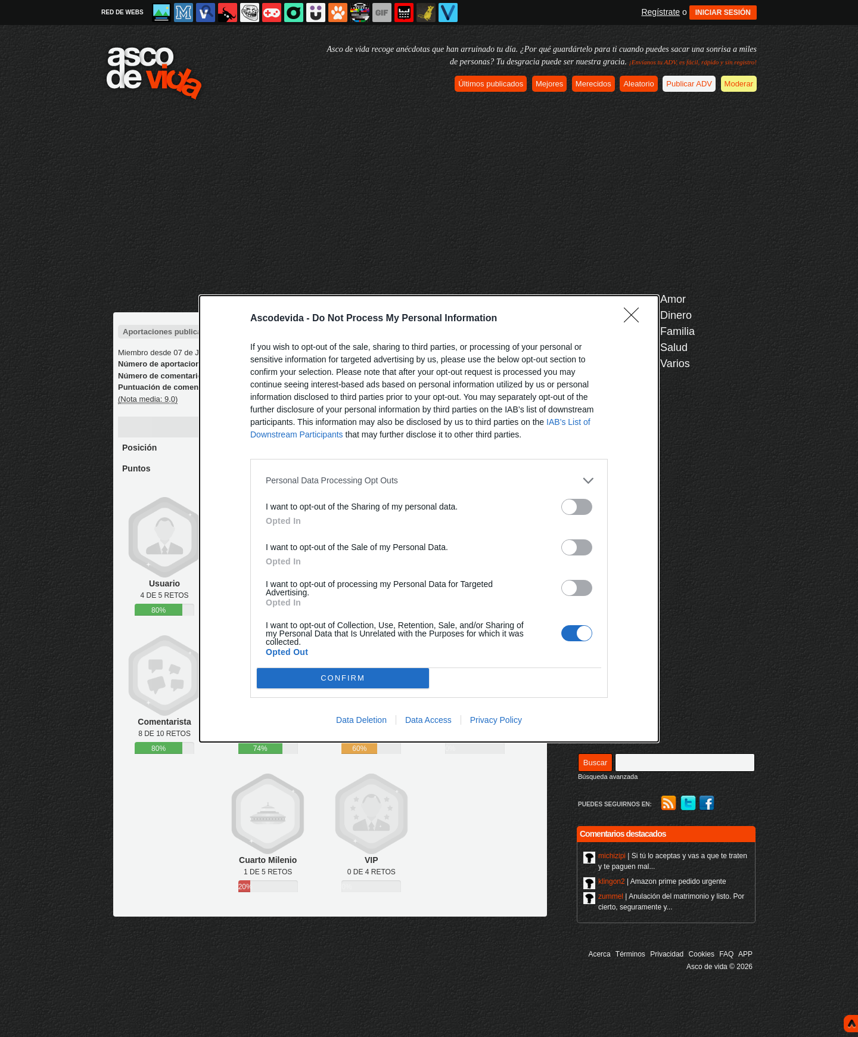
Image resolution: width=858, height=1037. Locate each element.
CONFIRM (343, 677)
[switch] (576, 507)
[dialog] (429, 519)
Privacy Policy (496, 720)
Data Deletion (361, 720)
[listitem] (429, 480)
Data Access (428, 720)
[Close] (635, 319)
